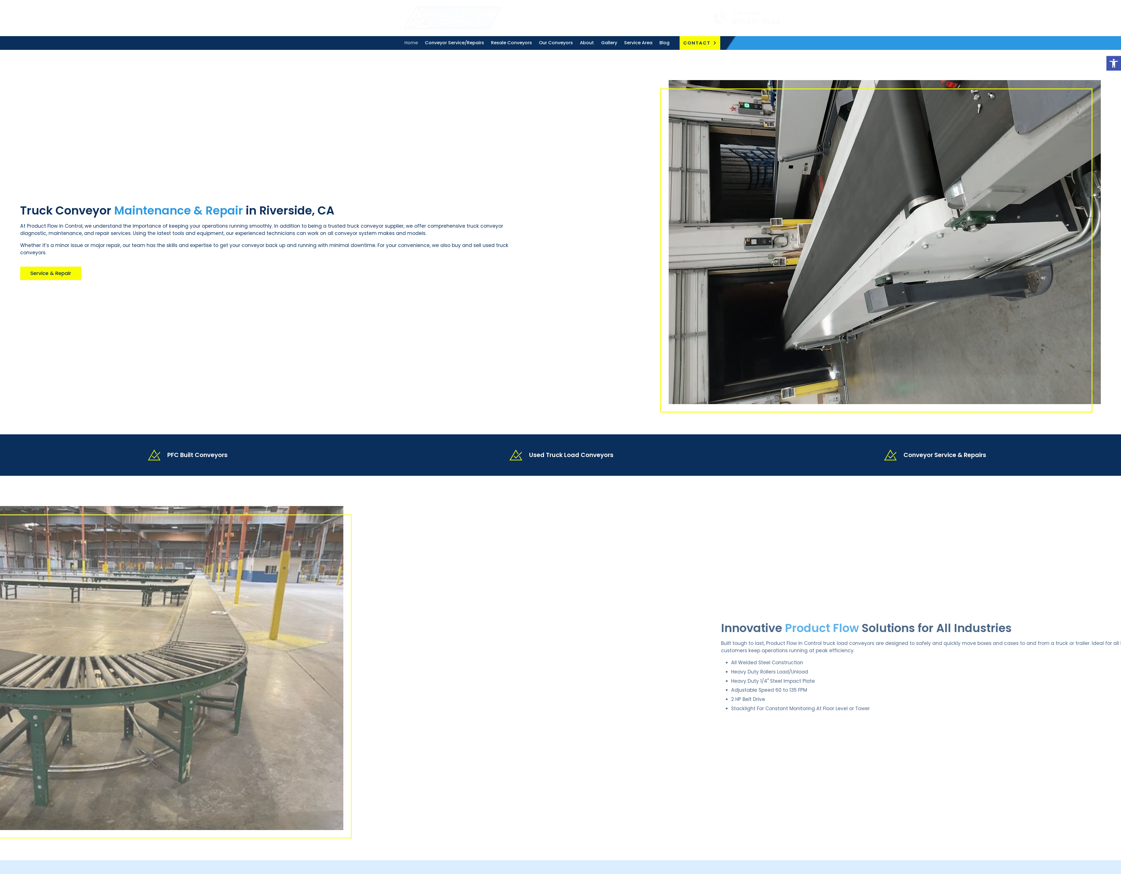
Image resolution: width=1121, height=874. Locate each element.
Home (411, 42)
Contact (696, 43)
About (587, 42)
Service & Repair (38, 273)
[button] (1113, 63)
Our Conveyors (556, 42)
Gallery (609, 42)
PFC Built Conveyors (197, 455)
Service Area (638, 42)
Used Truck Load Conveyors (571, 455)
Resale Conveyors (511, 42)
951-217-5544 (719, 21)
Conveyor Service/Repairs (454, 42)
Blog (664, 42)
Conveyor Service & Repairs (945, 455)
